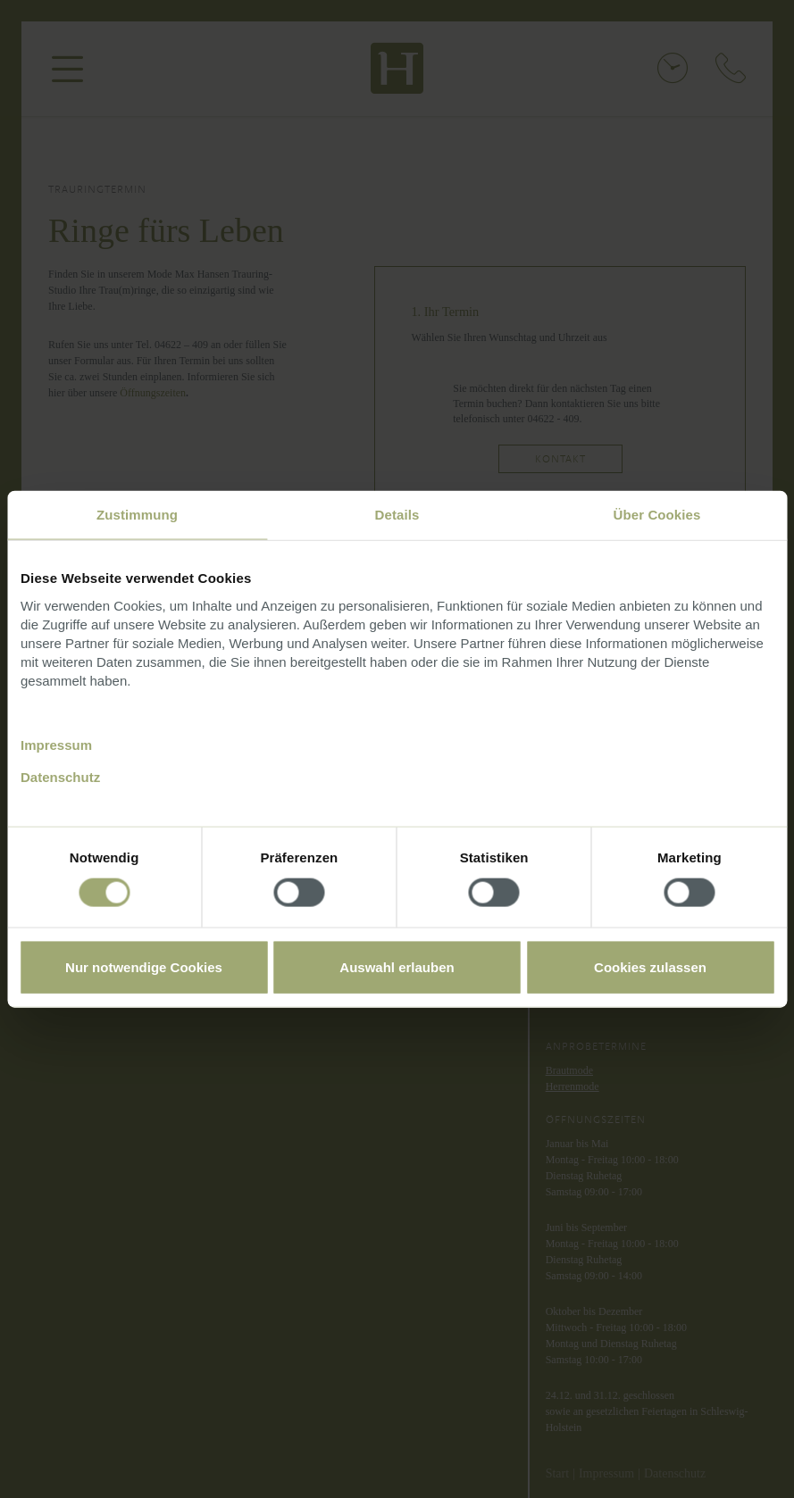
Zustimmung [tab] (137, 514)
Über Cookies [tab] (657, 514)
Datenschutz (60, 776)
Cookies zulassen (650, 966)
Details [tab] (397, 514)
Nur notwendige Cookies (143, 966)
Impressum (56, 744)
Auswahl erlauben (396, 966)
